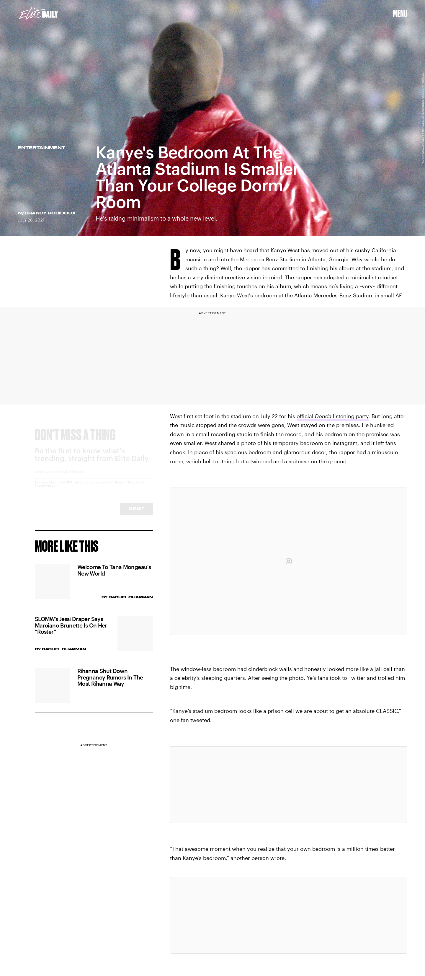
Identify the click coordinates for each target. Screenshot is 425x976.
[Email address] (94, 479)
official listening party (333, 416)
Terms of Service (126, 488)
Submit (136, 514)
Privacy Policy (45, 491)
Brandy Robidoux (50, 213)
